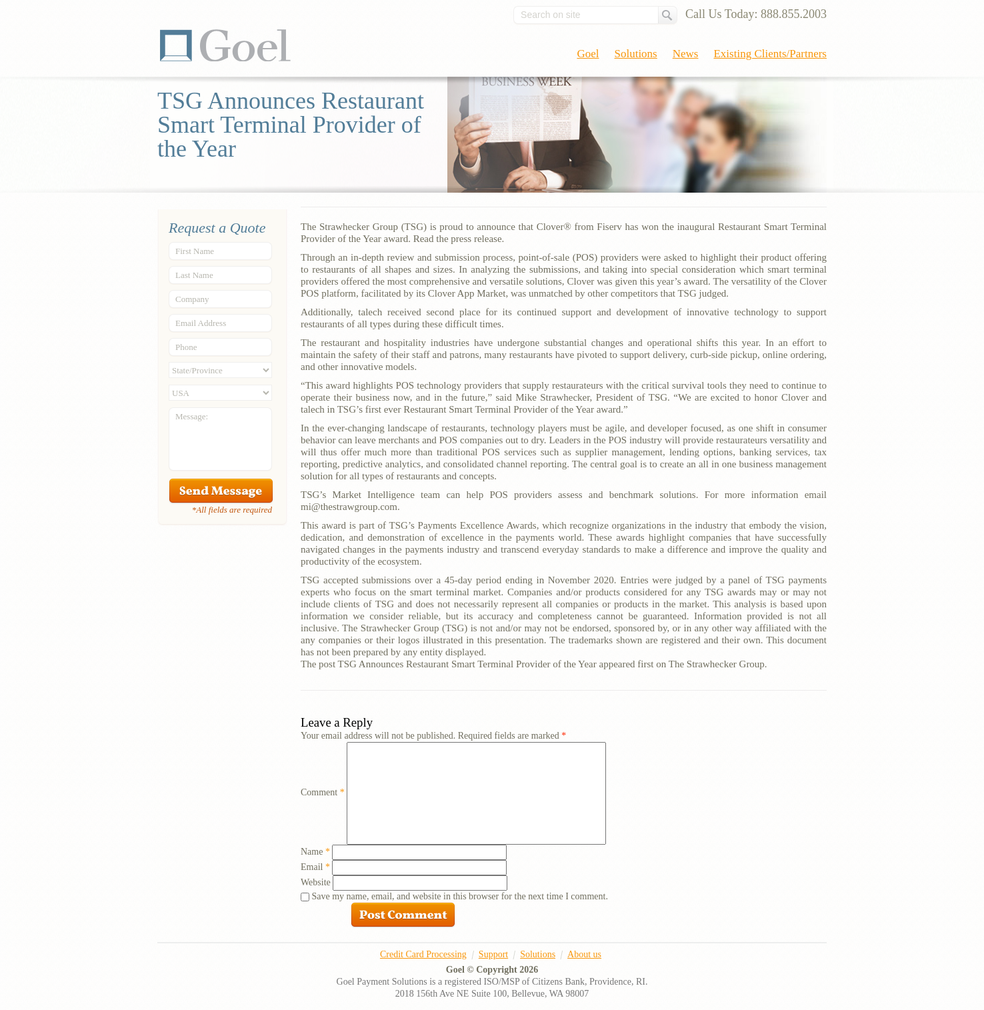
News (686, 53)
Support (493, 954)
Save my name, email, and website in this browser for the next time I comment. (460, 896)
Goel (225, 45)
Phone (186, 347)
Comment (323, 792)
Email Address (200, 323)
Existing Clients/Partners (770, 53)
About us (584, 954)
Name (315, 852)
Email (315, 867)
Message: (191, 416)
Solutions (636, 53)
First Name (194, 251)
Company (192, 299)
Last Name (194, 275)
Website (316, 882)
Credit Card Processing (423, 954)
